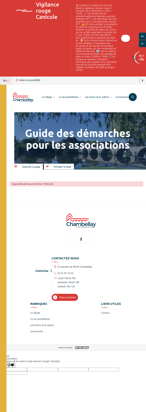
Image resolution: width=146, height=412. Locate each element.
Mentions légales (65, 347)
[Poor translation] (10, 365)
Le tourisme (36, 331)
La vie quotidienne (40, 319)
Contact (105, 312)
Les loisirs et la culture (42, 325)
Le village (35, 312)
